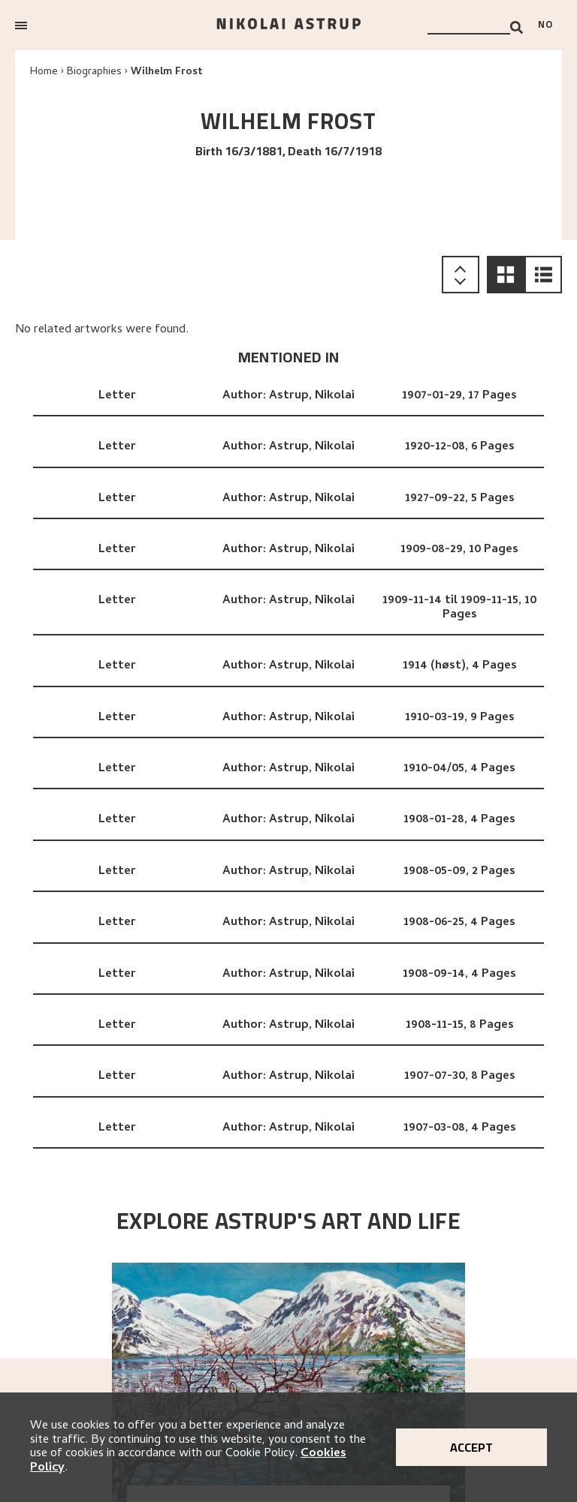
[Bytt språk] (550, 25)
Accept (471, 1447)
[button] (505, 274)
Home (44, 72)
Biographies (94, 72)
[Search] (516, 27)
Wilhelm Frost (167, 72)
